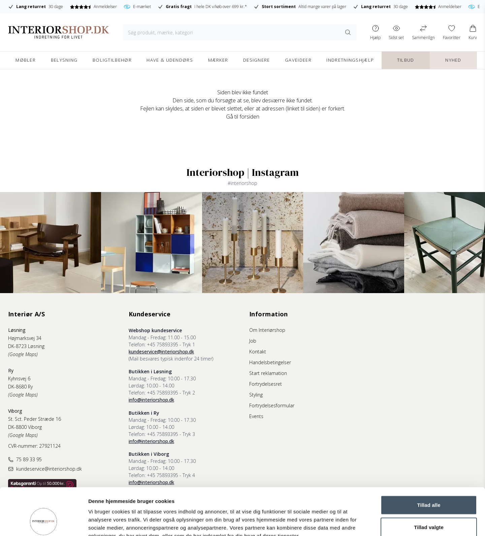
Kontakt (257, 351)
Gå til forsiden (242, 116)
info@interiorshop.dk (151, 400)
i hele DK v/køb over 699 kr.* (292, 7)
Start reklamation (268, 373)
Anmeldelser (183, 6)
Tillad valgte (429, 487)
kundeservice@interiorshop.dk (161, 351)
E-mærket (227, 6)
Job (252, 341)
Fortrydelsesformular (271, 405)
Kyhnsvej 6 (19, 378)
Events (256, 416)
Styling (256, 394)
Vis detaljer (350, 523)
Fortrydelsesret (265, 384)
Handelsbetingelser (270, 362)
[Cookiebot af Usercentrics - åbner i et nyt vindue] (43, 523)
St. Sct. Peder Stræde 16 (34, 419)
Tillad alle (428, 464)
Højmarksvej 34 (24, 338)
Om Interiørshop (267, 330)
